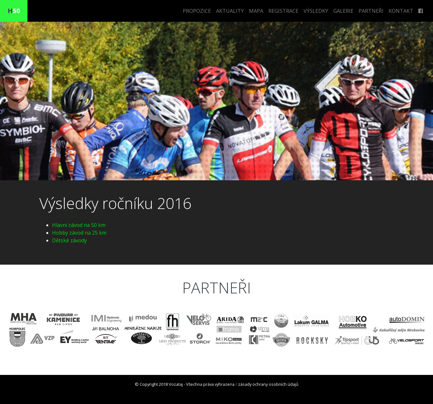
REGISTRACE (283, 10)
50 (14, 10)
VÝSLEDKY (316, 10)
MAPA (256, 10)
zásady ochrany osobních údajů (268, 384)
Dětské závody (69, 240)
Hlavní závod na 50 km (78, 225)
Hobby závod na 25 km (79, 232)
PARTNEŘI (371, 10)
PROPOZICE (197, 10)
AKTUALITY (230, 10)
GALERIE (343, 10)
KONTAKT (401, 10)
